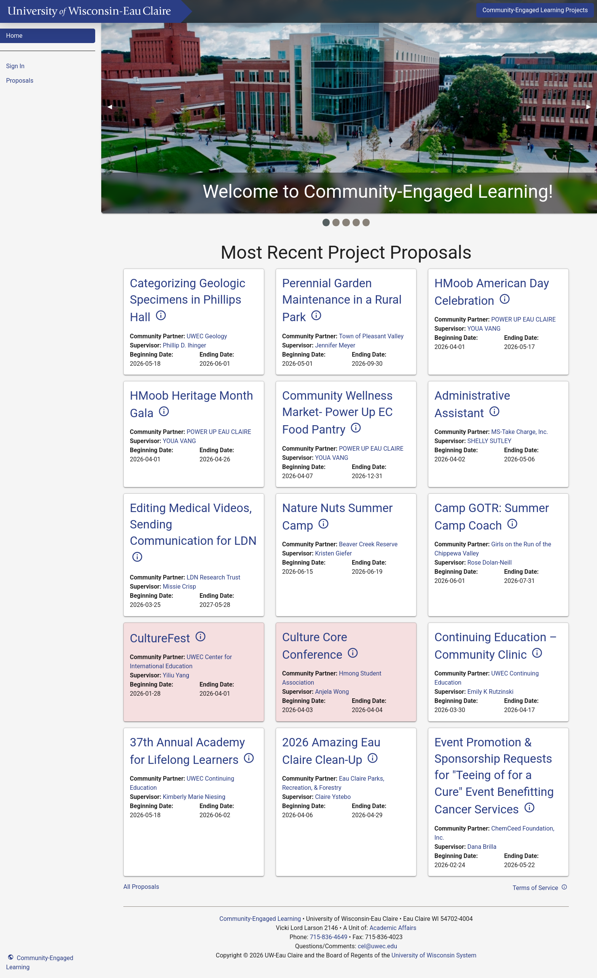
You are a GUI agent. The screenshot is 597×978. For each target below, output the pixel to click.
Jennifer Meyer (335, 345)
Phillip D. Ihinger (184, 345)
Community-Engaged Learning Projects (535, 10)
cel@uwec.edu (377, 946)
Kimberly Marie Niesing (194, 796)
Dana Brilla (481, 846)
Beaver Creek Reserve (368, 544)
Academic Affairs (392, 928)
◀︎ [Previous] (112, 106)
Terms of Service (540, 887)
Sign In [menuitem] (15, 66)
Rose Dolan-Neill (489, 562)
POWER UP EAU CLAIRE (523, 319)
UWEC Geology (207, 336)
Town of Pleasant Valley (371, 336)
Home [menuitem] (14, 35)
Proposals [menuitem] (20, 80)
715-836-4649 (329, 937)
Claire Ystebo (333, 796)
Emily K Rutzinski (490, 691)
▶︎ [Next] (591, 106)
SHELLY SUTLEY (489, 441)
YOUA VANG (483, 328)
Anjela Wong (332, 691)
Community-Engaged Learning (39, 961)
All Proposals (141, 886)
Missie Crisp (179, 586)
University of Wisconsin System (433, 955)
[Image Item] (326, 222)
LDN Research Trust (213, 577)
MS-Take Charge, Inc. (519, 431)
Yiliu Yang (176, 675)
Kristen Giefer (333, 553)
